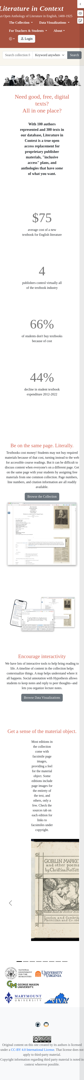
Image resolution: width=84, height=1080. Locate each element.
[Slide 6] (51, 961)
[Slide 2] (25, 961)
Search (74, 55)
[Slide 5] (45, 961)
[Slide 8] (64, 961)
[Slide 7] (58, 961)
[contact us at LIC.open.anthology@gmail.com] (46, 1024)
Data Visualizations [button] (53, 22)
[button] (12, 39)
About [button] (58, 30)
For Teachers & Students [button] (27, 30)
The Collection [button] (19, 22)
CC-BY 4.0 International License (32, 1049)
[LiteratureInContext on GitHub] (38, 1024)
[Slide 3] (32, 961)
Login (26, 38)
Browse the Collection (42, 496)
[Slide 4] (38, 961)
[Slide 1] (19, 961)
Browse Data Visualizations (42, 697)
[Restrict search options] (50, 55)
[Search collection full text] (17, 55)
